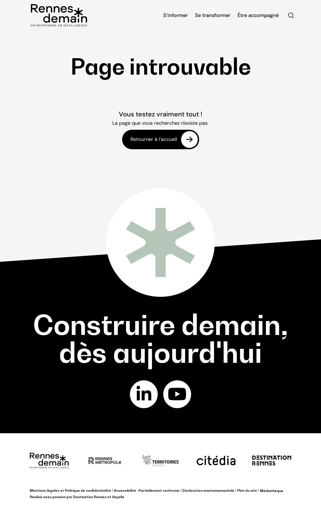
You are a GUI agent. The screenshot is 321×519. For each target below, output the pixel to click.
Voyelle (118, 497)
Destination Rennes (90, 497)
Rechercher (291, 15)
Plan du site (247, 490)
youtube (177, 394)
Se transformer (212, 15)
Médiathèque (271, 491)
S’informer (175, 15)
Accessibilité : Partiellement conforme (146, 490)
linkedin (144, 394)
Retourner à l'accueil (153, 139)
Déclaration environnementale (208, 490)
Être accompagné (258, 15)
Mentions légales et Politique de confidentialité (70, 490)
